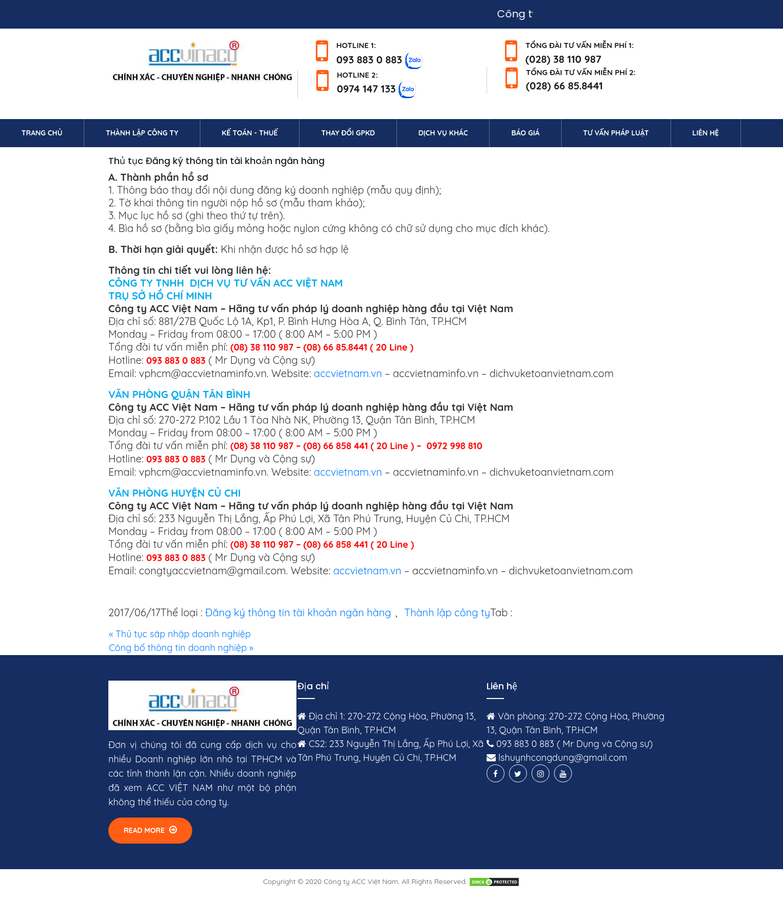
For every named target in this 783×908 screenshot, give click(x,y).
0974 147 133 (366, 88)
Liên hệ (717, 132)
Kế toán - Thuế (250, 132)
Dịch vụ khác (443, 132)
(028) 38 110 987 (563, 59)
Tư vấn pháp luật (616, 132)
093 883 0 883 (369, 59)
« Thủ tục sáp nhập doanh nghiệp (180, 634)
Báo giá (525, 132)
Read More (150, 830)
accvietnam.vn (348, 373)
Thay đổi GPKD (348, 132)
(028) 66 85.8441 (564, 85)
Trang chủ (52, 132)
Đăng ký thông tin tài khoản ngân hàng (298, 612)
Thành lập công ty (142, 132)
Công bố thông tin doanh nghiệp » (181, 648)
